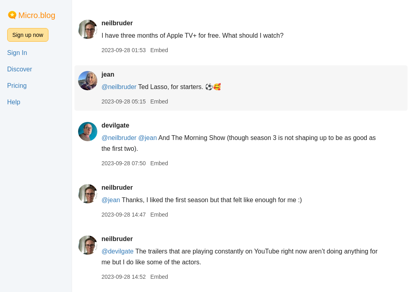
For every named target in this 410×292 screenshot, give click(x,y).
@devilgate (117, 251)
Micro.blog (36, 15)
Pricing (17, 85)
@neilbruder (118, 86)
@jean (147, 137)
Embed (159, 50)
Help (13, 102)
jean (107, 74)
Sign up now (27, 35)
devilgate (115, 125)
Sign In (17, 52)
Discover (19, 69)
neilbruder (117, 23)
